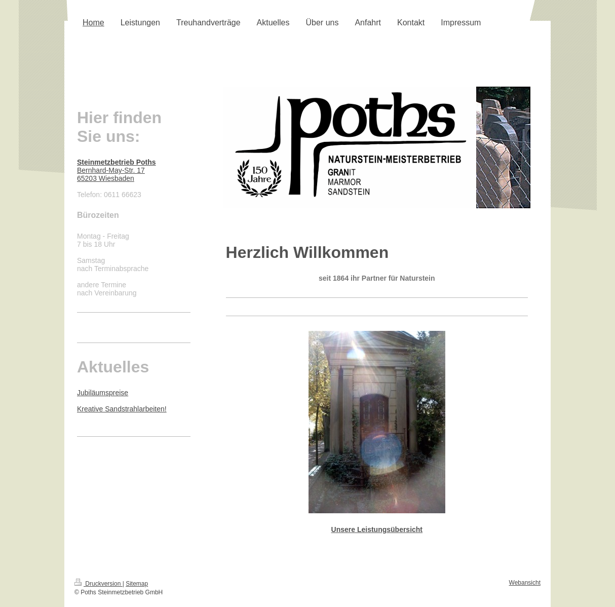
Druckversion (98, 583)
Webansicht (525, 582)
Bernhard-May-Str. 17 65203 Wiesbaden (116, 170)
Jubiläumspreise (102, 393)
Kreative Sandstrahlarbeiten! (122, 409)
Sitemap (137, 583)
